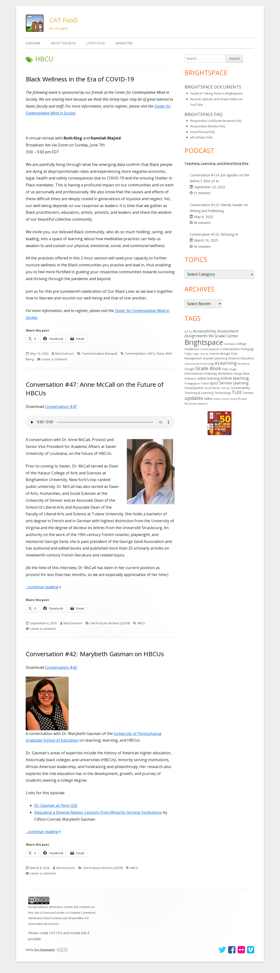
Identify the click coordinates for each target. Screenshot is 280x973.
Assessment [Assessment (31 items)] (228, 331)
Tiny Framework (44, 949)
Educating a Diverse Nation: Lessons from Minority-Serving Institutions (98, 812)
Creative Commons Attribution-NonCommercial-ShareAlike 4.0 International (62, 918)
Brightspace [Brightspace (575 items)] (204, 342)
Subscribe (33, 43)
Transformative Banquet (99, 353)
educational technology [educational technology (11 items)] (199, 363)
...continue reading (43, 587)
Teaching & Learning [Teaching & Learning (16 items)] (199, 393)
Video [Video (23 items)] (208, 398)
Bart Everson (64, 353)
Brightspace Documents (213, 87)
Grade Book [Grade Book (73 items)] (208, 368)
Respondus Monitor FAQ (207, 126)
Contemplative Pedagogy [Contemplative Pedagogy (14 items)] (237, 349)
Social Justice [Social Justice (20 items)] (194, 388)
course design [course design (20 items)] (219, 353)
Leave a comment (54, 359)
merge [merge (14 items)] (238, 373)
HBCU (151, 353)
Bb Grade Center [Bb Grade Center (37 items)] (223, 335)
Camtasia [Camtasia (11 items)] (229, 344)
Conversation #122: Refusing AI (214, 234)
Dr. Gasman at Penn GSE (56, 805)
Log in (62, 949)
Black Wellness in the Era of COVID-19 (80, 79)
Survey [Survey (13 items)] (225, 388)
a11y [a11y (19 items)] (188, 331)
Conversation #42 (61, 667)
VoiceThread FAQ (202, 132)
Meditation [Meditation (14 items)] (225, 373)
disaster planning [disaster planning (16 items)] (215, 358)
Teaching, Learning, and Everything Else (216, 163)
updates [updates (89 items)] (194, 398)
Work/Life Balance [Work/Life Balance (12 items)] (196, 403)
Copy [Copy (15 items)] (188, 354)
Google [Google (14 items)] (189, 369)
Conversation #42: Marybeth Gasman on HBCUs (95, 654)
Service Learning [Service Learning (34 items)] (234, 383)
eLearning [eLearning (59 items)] (226, 363)
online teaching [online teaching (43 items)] (234, 378)
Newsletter (123, 43)
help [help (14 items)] (225, 369)
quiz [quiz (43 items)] (214, 383)
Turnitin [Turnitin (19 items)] (248, 393)
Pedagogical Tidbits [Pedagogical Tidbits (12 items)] (197, 383)
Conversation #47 (61, 406)
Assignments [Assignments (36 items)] (196, 335)
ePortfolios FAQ (201, 137)
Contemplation (135, 353)
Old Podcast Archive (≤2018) (110, 623)
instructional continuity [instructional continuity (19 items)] (201, 373)
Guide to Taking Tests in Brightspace (216, 93)
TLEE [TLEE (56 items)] (237, 392)
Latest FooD (95, 43)
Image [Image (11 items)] (233, 369)
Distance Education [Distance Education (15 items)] (241, 358)
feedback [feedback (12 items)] (244, 363)
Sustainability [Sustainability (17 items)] (240, 388)
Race (160, 353)
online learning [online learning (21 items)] (208, 378)
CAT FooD (63, 20)
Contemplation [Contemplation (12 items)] (209, 349)
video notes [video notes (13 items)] (221, 399)
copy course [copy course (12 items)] (200, 353)
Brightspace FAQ (203, 114)
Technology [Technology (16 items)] (222, 393)
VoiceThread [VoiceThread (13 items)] (238, 399)
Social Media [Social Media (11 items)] (212, 388)
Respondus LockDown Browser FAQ (216, 121)
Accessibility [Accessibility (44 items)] (204, 331)
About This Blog (63, 43)
